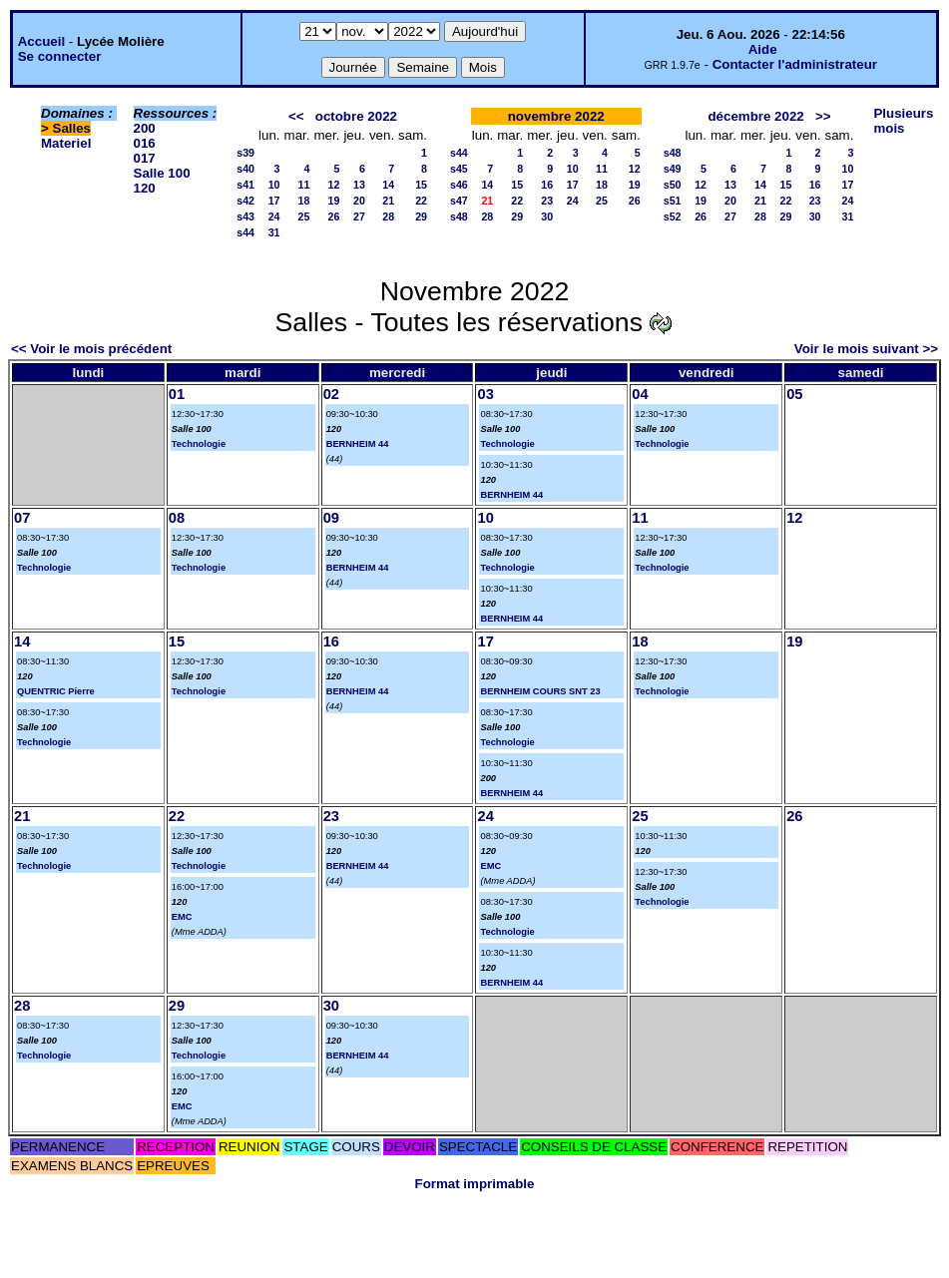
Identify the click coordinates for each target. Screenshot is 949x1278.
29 (421, 216)
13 (359, 185)
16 (547, 185)
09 (331, 518)
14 (388, 185)
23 (547, 201)
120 (145, 188)
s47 (459, 201)
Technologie (199, 444)
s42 (245, 201)
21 (388, 201)
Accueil (41, 41)
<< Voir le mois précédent (91, 348)
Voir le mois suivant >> (866, 348)
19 (334, 201)
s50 (673, 185)
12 (334, 185)
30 (547, 216)
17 (274, 201)
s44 (245, 232)
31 (274, 232)
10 (274, 185)
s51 (673, 201)
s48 (459, 216)
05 (794, 394)
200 (145, 128)
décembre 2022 (755, 116)
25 (304, 216)
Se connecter (60, 56)
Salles (72, 128)
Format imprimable (475, 1183)
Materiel (66, 143)
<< (296, 116)
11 (304, 185)
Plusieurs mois (903, 121)
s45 (459, 169)
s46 (459, 185)
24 (274, 216)
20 (359, 201)
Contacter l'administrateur (794, 64)
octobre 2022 (356, 116)
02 (331, 394)
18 (304, 201)
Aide (762, 49)
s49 (673, 169)
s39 (245, 153)
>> (823, 116)
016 (145, 143)
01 (177, 394)
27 (359, 216)
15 (421, 185)
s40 (245, 169)
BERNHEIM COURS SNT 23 (540, 691)
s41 (245, 185)
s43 (245, 216)
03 (485, 394)
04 (640, 394)
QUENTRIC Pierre (56, 691)
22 (421, 201)
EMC (182, 917)
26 (334, 216)
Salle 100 (162, 173)
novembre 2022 (556, 116)
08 (177, 518)
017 (145, 158)
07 (22, 518)
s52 (673, 216)
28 (388, 216)
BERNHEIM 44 (357, 444)
